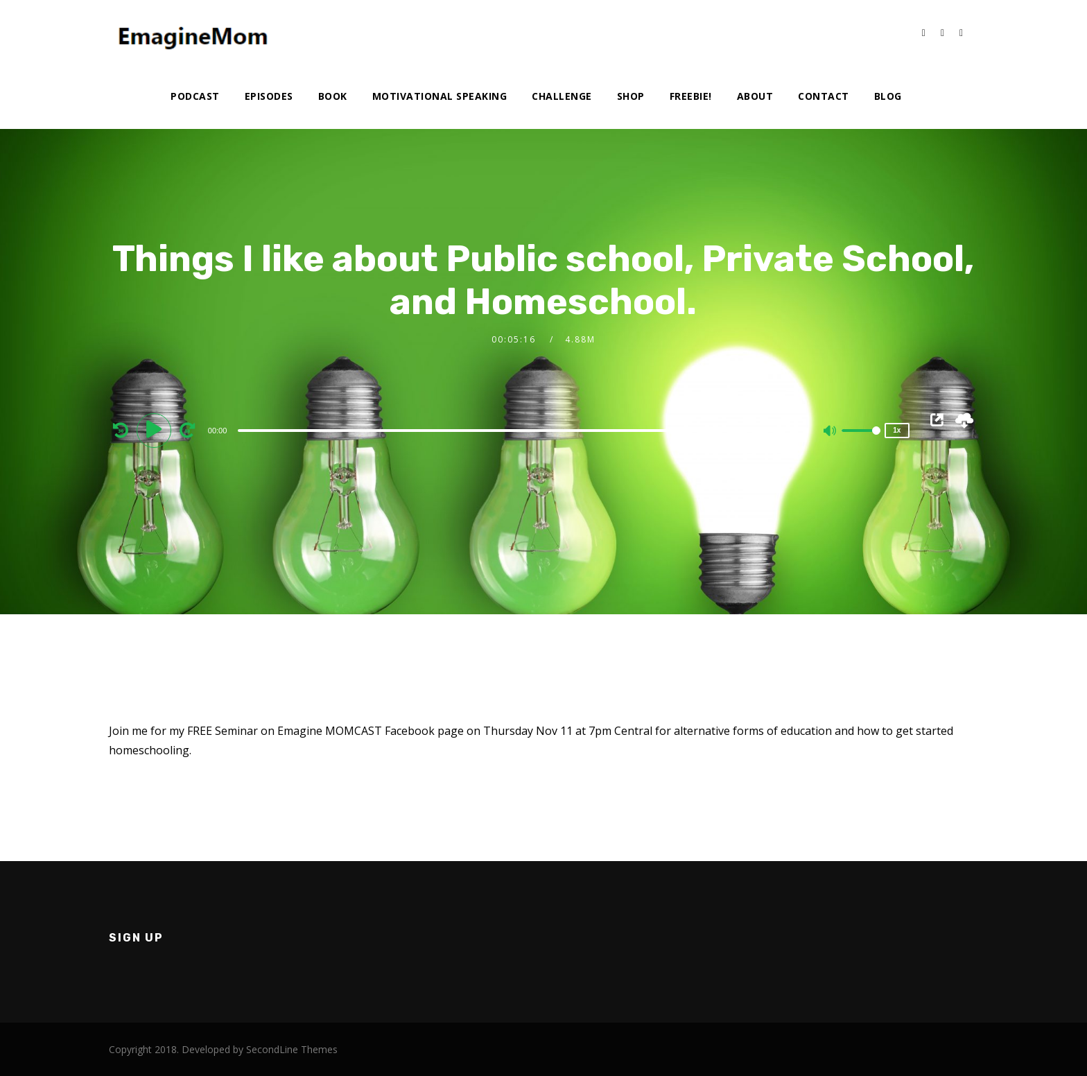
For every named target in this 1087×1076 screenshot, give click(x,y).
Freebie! (691, 96)
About (755, 96)
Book (332, 96)
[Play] (156, 430)
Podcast (195, 96)
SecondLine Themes (292, 1049)
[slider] (509, 430)
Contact (823, 96)
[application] (511, 430)
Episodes (269, 96)
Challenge (562, 96)
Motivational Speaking (439, 96)
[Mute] (830, 432)
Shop (631, 96)
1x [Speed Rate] (897, 430)
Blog (888, 96)
